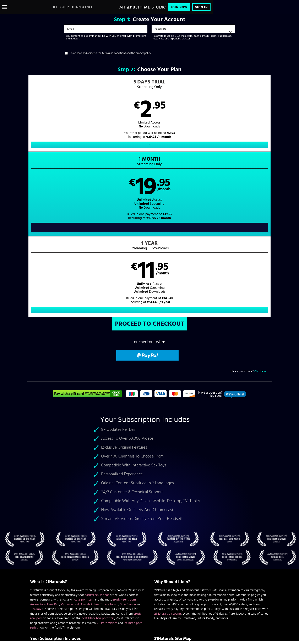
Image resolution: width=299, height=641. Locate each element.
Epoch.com (82, 606)
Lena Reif (53, 447)
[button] (88, 117)
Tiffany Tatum (109, 447)
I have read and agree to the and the (110, 53)
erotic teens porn (124, 442)
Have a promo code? (248, 214)
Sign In (201, 7)
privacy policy (143, 53)
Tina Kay (35, 452)
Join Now (179, 7)
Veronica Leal (70, 447)
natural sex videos (97, 437)
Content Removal (150, 609)
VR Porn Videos (107, 465)
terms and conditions (114, 53)
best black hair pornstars (97, 461)
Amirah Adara (89, 447)
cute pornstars (84, 442)
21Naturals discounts (167, 456)
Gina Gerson (128, 447)
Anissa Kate (38, 447)
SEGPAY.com (189, 606)
